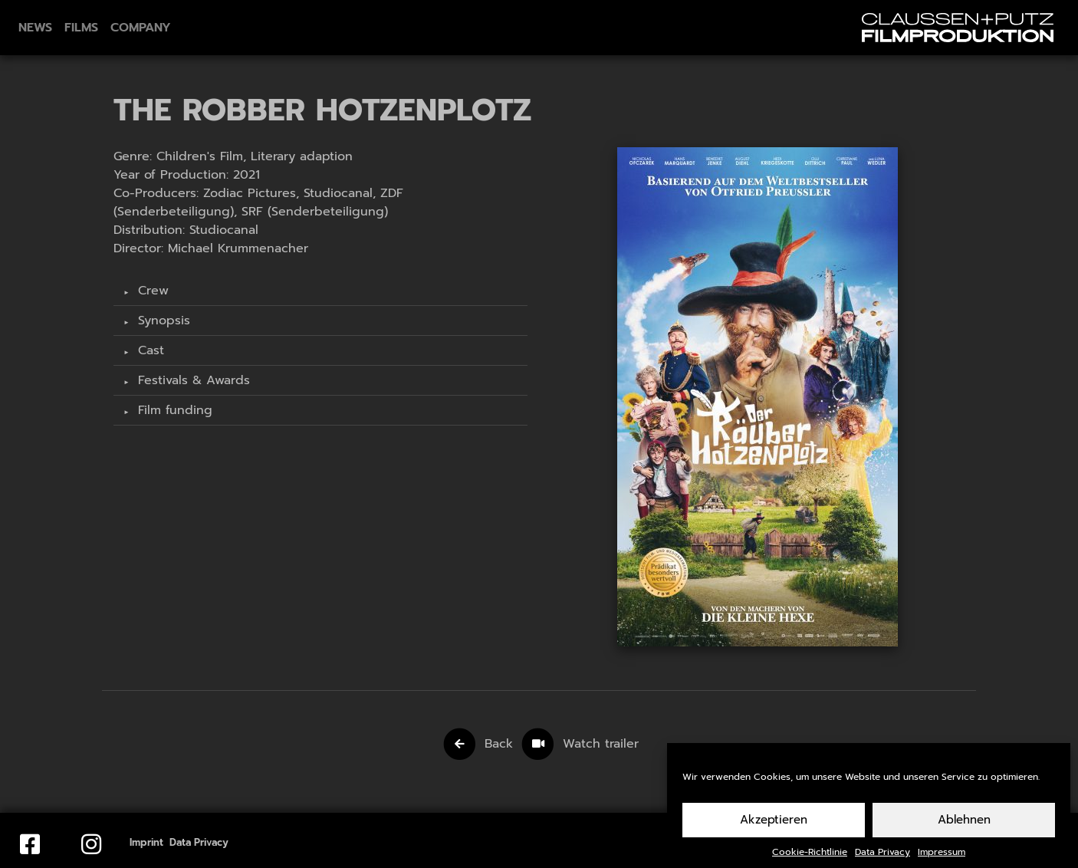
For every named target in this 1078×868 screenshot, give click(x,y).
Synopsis (161, 320)
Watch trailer (601, 744)
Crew (151, 290)
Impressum (941, 860)
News (35, 27)
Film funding (172, 410)
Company (140, 27)
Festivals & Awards (191, 380)
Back (499, 744)
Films (81, 27)
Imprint (146, 842)
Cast (148, 350)
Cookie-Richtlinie (809, 860)
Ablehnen (964, 828)
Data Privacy (882, 860)
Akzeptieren (773, 828)
